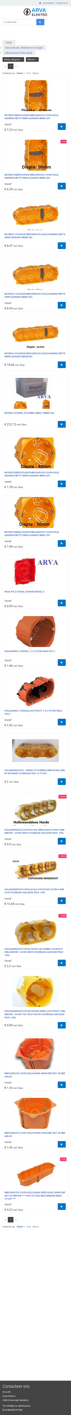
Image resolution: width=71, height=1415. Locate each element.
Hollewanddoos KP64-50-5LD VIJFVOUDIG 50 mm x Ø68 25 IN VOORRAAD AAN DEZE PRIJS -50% (34, 891)
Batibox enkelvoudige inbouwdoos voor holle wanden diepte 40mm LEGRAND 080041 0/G (31, 474)
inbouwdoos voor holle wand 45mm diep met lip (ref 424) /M (34, 1075)
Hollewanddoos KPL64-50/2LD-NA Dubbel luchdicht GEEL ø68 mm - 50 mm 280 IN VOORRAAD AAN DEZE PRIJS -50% (33, 952)
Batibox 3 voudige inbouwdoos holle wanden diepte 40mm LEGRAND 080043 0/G (34, 236)
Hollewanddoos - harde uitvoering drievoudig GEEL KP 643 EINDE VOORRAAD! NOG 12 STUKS (34, 772)
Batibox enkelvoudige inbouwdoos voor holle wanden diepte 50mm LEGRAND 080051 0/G (31, 533)
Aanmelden (46, 3)
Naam (20, 73)
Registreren (62, 3)
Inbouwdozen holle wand (18, 52)
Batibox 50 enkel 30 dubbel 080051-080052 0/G (29, 413)
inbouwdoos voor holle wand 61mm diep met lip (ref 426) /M (34, 1134)
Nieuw (36, 73)
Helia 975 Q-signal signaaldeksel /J (24, 591)
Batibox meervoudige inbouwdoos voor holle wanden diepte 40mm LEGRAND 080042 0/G (31, 117)
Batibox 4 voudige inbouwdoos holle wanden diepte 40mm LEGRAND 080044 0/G (34, 355)
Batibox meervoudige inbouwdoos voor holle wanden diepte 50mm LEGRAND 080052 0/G (31, 176)
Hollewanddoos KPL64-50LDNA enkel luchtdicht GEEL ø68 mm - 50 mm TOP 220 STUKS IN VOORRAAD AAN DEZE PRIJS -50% (34, 1014)
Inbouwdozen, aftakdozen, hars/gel (24, 47)
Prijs (29, 73)
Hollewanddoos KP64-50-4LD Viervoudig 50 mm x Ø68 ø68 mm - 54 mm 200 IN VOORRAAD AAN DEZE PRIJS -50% (34, 831)
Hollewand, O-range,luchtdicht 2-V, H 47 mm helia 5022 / (33, 712)
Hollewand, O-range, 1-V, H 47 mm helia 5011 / (29, 651)
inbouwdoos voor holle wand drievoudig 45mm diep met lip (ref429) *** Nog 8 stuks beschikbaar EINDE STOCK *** (34, 1195)
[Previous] (5, 66)
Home (9, 42)
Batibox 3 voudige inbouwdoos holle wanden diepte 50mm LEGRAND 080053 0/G (34, 295)
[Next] (16, 66)
